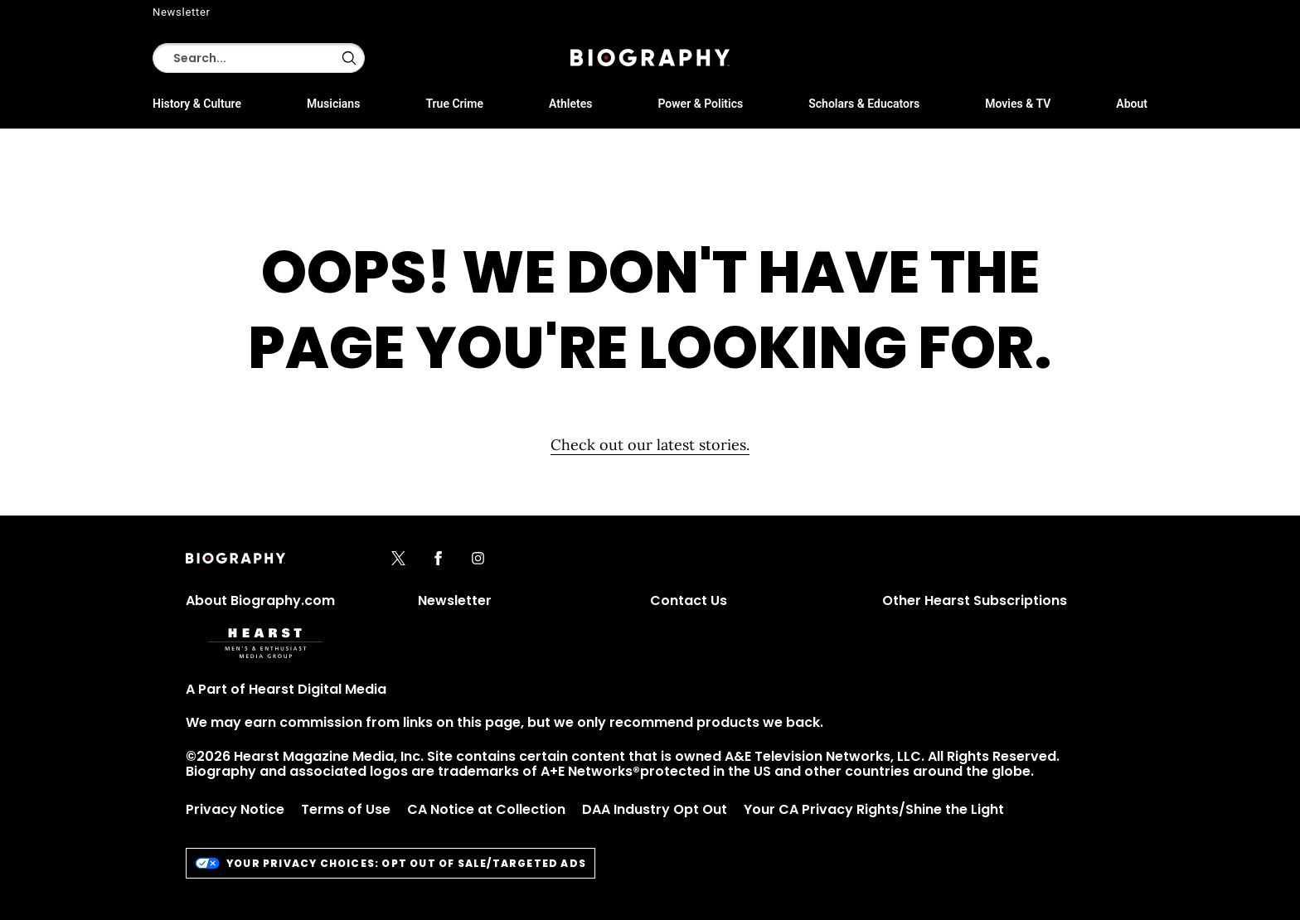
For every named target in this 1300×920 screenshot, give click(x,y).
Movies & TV (1017, 103)
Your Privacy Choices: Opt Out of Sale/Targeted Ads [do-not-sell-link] (390, 863)
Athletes (570, 103)
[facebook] (438, 559)
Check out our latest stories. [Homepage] (650, 444)
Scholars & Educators (863, 103)
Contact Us (688, 600)
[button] (349, 58)
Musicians (333, 103)
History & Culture (197, 103)
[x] (398, 559)
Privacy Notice (235, 809)
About (1131, 103)
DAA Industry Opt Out (654, 809)
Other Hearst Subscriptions (974, 600)
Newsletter (182, 12)
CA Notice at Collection (486, 809)
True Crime (454, 103)
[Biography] (650, 57)
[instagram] (478, 559)
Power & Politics (700, 103)
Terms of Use (345, 809)
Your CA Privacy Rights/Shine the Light (874, 809)
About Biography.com (260, 600)
